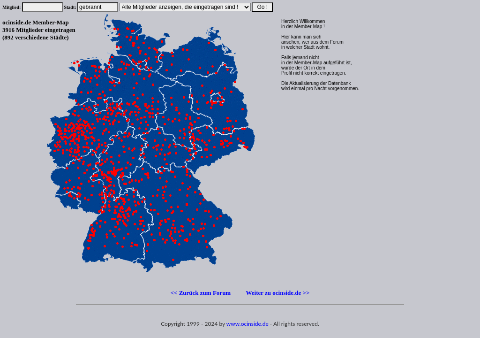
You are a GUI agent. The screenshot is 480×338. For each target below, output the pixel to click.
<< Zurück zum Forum (201, 292)
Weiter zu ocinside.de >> (277, 292)
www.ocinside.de (247, 323)
